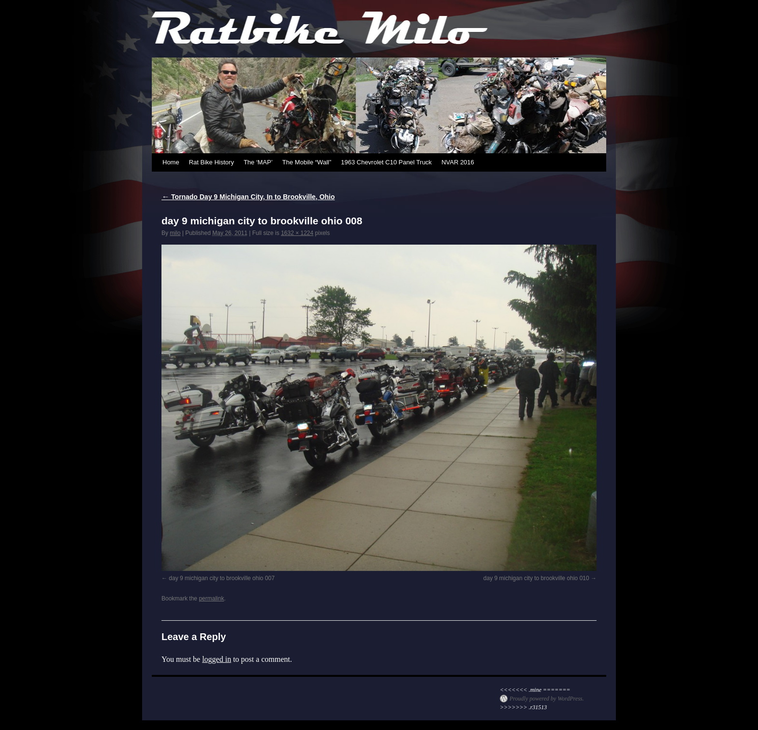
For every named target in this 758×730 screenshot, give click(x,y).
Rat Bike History (211, 162)
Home (170, 162)
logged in (216, 659)
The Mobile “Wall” (306, 162)
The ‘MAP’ (258, 162)
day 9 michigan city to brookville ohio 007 (222, 578)
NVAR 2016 (457, 162)
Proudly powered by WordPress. (547, 698)
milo (175, 233)
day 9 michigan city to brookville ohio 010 (536, 578)
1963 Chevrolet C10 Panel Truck (386, 162)
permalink (211, 598)
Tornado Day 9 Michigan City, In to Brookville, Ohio (248, 197)
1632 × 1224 (297, 233)
